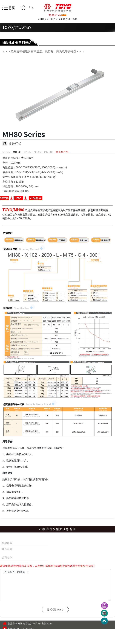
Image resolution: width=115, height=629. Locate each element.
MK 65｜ (28, 152)
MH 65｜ (7, 152)
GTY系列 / (61, 19)
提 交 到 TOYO (55, 609)
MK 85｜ (38, 152)
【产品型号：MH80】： (55, 585)
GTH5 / (42, 19)
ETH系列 (72, 19)
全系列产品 (62, 152)
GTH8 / (51, 19)
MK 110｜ (49, 152)
